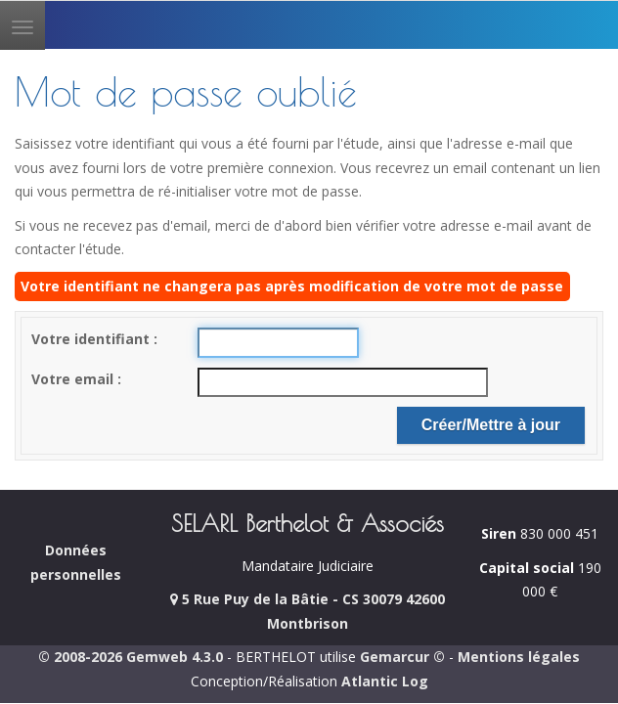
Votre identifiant (92, 339)
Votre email (74, 379)
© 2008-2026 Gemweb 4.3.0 (130, 656)
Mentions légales (519, 656)
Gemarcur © (402, 656)
